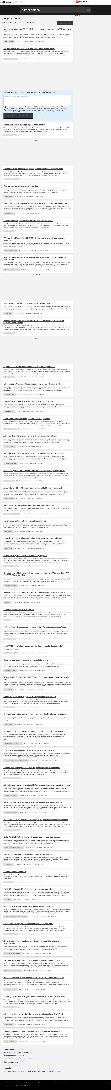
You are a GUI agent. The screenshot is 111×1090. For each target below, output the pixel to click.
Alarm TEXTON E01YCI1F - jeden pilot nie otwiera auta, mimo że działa (32, 802)
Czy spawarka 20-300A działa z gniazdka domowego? (17, 1071)
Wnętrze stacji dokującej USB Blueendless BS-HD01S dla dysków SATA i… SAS (35, 203)
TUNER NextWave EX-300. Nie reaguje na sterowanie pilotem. (29, 889)
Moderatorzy (19, 1082)
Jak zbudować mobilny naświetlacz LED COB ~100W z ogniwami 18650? (33, 978)
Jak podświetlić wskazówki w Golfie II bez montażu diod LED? (29, 49)
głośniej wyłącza (7, 1058)
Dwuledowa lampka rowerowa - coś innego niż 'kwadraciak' (28, 854)
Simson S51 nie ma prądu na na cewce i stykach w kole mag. (28, 924)
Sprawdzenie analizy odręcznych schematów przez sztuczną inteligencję (33, 538)
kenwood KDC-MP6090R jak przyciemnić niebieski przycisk (28, 906)
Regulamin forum (30, 1082)
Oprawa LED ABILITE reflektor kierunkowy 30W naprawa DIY (29, 367)
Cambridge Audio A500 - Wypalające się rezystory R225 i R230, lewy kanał (34, 997)
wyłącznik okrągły (8, 1052)
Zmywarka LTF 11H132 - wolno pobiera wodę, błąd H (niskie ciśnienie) (32, 488)
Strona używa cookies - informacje (60, 1082)
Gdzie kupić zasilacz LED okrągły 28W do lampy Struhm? (26, 419)
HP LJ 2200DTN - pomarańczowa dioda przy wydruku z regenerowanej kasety (35, 820)
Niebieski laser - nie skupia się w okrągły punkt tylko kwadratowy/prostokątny (35, 714)
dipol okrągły (17, 1052)
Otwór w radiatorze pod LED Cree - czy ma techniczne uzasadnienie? (31, 768)
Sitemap (8, 1085)
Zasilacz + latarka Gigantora (14, 872)
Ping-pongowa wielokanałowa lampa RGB (20, 186)
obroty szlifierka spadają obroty (32, 1058)
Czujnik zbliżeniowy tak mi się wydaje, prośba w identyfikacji (28, 750)
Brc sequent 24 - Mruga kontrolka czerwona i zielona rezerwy (28, 505)
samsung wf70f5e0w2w (19, 1065)
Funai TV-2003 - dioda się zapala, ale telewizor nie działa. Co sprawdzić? (33, 646)
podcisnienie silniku (18, 1058)
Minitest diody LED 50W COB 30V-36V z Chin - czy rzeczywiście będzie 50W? (35, 592)
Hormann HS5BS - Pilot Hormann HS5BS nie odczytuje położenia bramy (33, 731)
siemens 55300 (7, 1065)
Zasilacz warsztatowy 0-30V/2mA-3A (18, 610)
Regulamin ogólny (42, 1082)
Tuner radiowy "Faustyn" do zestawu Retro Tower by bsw (26, 303)
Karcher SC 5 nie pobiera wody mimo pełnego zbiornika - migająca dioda (33, 169)
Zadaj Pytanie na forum (65, 23)
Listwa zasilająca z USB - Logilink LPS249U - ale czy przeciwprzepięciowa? (34, 471)
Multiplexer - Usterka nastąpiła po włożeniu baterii (24, 125)
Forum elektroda (20, 2)
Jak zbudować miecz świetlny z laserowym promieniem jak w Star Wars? (33, 1014)
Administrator (9, 1082)
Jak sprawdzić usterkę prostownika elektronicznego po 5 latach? (30, 436)
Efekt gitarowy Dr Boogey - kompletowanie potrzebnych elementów (31, 1031)
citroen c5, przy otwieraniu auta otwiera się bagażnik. (25, 556)
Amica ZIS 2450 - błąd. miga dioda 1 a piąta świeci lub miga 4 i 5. (29, 697)
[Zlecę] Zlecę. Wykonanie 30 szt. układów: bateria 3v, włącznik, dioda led (33, 384)
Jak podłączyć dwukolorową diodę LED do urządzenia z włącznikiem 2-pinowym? (36, 785)
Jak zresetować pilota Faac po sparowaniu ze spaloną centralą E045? (31, 960)
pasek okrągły (25, 1052)
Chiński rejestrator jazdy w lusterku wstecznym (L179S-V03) (28, 401)
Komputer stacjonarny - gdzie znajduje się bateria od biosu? (27, 660)
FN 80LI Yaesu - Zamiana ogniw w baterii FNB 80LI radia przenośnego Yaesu (34, 627)
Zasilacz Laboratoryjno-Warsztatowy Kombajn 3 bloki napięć (28, 221)
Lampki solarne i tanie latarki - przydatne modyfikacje (25, 521)
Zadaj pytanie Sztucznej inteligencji (18, 116)
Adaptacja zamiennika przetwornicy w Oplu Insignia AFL (46, 1071)
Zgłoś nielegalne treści (26, 1085)
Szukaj (88, 10)
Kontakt (15, 1085)
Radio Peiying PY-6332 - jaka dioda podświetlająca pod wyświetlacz (31, 837)
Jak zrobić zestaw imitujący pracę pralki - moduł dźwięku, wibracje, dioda (33, 453)
